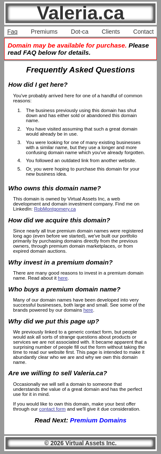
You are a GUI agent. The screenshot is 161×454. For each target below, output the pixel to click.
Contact (143, 31)
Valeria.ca (80, 13)
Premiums (44, 31)
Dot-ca (80, 31)
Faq (12, 31)
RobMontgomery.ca (55, 208)
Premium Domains (98, 420)
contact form (52, 408)
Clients (111, 31)
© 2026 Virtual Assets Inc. (80, 443)
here (62, 277)
